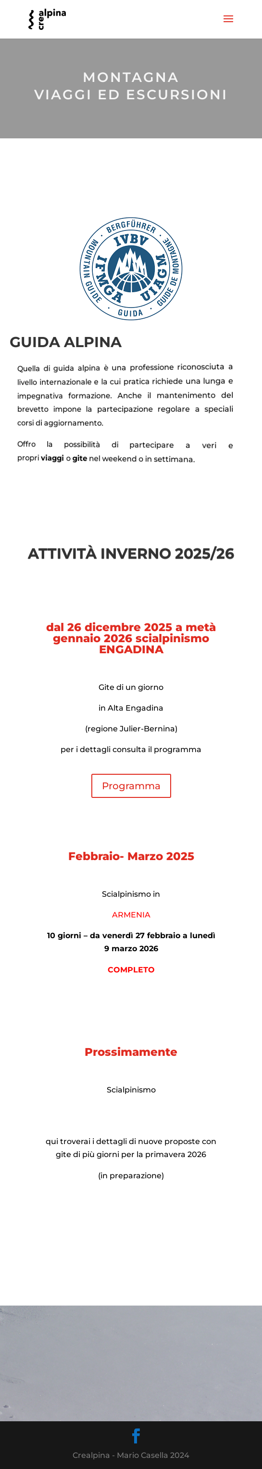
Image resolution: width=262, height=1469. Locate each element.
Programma (131, 786)
